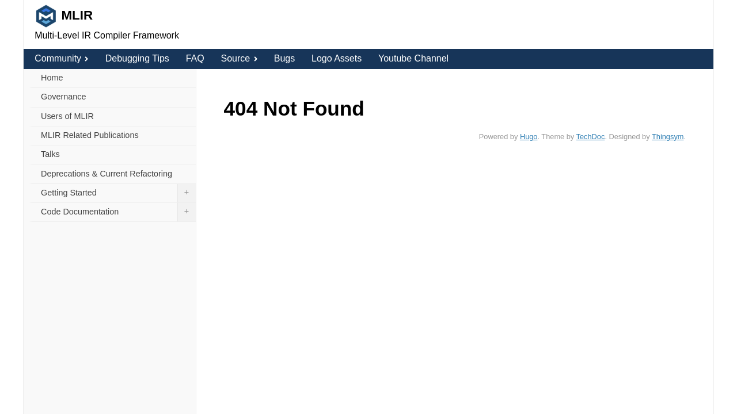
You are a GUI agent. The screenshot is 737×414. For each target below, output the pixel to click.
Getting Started (118, 193)
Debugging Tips (137, 58)
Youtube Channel (413, 58)
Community (62, 58)
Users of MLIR (67, 116)
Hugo (529, 136)
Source (239, 58)
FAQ (195, 58)
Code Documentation (118, 212)
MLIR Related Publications (90, 135)
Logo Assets (336, 58)
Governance (63, 96)
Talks (50, 154)
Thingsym (667, 136)
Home (52, 77)
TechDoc (590, 136)
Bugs (284, 58)
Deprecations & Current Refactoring (106, 173)
